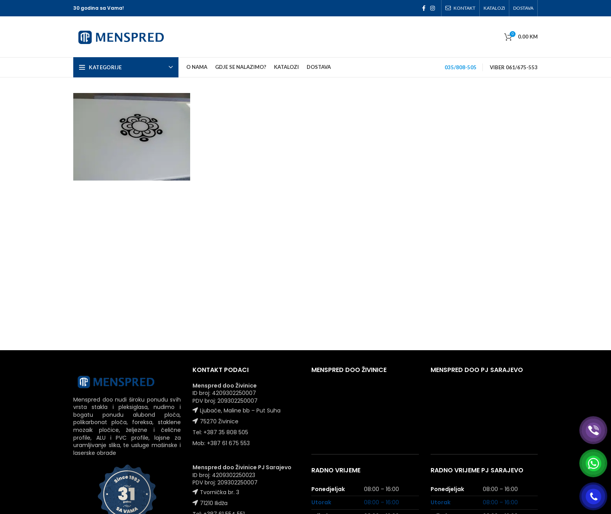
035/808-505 (461, 67)
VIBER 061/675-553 (514, 67)
